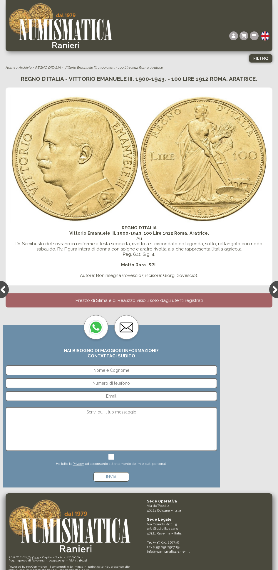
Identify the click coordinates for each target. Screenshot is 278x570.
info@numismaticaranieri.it (168, 551)
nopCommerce (36, 566)
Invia (111, 477)
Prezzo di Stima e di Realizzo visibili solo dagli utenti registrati (139, 300)
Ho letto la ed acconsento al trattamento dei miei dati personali (111, 464)
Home (10, 67)
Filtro (260, 58)
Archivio (25, 67)
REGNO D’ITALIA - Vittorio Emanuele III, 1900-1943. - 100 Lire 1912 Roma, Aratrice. (99, 67)
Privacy (78, 464)
